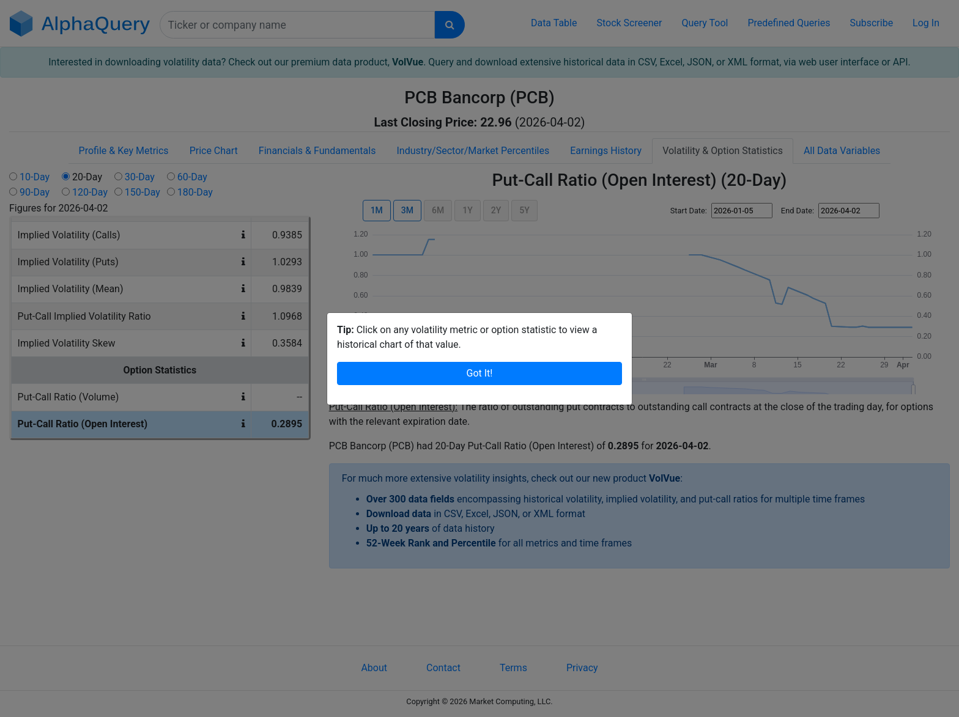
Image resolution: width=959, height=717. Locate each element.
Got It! (480, 373)
